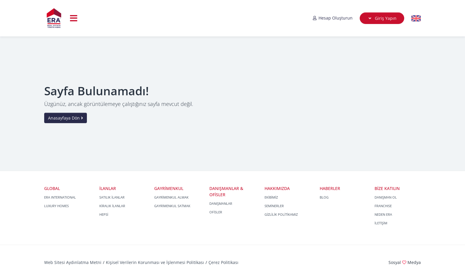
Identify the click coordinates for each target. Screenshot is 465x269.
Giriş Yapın (382, 18)
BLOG (324, 197)
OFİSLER (215, 212)
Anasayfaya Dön (65, 118)
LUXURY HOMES (56, 206)
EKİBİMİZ (271, 197)
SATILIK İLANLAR (112, 197)
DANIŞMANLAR (220, 203)
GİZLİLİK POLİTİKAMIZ (281, 214)
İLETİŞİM (381, 223)
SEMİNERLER (274, 206)
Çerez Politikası (223, 262)
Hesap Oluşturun (332, 18)
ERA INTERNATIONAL (60, 197)
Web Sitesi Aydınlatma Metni (72, 262)
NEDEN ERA (383, 214)
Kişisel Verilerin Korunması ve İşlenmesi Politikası (155, 262)
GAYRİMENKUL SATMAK (172, 206)
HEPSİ (103, 214)
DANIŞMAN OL (386, 197)
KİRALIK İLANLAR (112, 206)
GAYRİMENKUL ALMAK (171, 197)
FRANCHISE (383, 206)
